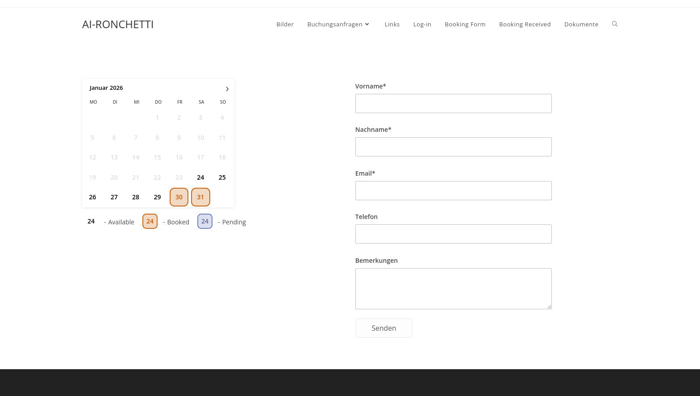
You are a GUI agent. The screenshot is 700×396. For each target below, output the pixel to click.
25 (222, 177)
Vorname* (370, 86)
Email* (365, 173)
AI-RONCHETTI (118, 24)
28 (135, 197)
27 (114, 197)
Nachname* (373, 129)
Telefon (366, 216)
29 (157, 197)
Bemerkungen (376, 260)
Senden (383, 328)
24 (200, 177)
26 (92, 197)
